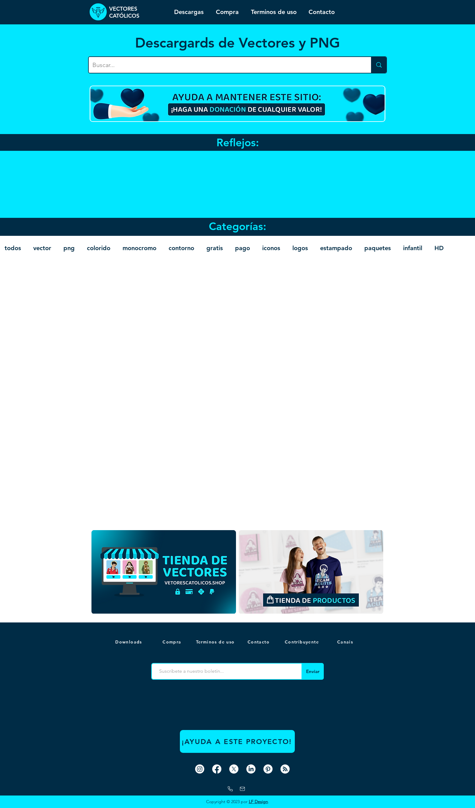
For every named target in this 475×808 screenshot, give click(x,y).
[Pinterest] (268, 769)
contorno (181, 248)
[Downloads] (129, 642)
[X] (233, 769)
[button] (345, 642)
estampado (336, 248)
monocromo (139, 248)
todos (13, 248)
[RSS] (285, 769)
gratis (214, 248)
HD (439, 248)
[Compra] (172, 642)
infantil (412, 248)
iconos (271, 248)
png (69, 248)
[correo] (242, 789)
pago (242, 248)
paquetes (377, 248)
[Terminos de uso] (216, 642)
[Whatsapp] (230, 789)
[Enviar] (313, 671)
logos (300, 248)
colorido (98, 248)
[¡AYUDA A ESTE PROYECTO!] (237, 741)
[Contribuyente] (302, 642)
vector (42, 248)
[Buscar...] (225, 65)
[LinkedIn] (250, 769)
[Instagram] (199, 769)
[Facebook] (216, 769)
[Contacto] (259, 642)
